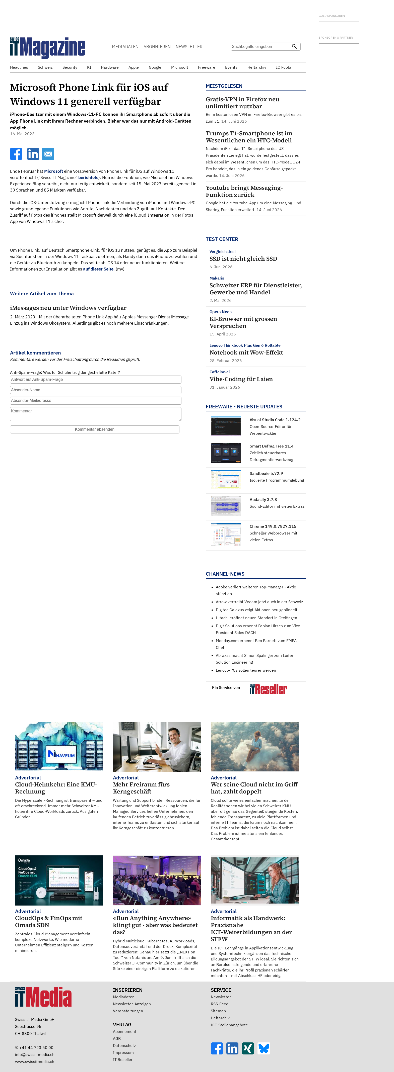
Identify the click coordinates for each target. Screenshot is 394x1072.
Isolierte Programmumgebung (277, 480)
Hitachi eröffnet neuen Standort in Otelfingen (256, 617)
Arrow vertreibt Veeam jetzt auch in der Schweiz (259, 601)
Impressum (123, 1052)
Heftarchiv (220, 1017)
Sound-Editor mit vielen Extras (277, 506)
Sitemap (218, 1010)
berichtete (88, 177)
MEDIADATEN (125, 46)
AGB (117, 1038)
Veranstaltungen (128, 1010)
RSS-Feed (219, 1003)
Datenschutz (124, 1045)
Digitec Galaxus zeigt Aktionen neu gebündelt (256, 609)
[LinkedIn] (33, 158)
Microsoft (53, 171)
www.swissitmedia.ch (34, 1061)
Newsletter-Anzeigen (132, 1003)
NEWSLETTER (189, 46)
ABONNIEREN (157, 46)
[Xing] (249, 1052)
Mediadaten (124, 996)
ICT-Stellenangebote (229, 1024)
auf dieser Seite (98, 269)
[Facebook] (16, 158)
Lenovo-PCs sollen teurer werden (246, 670)
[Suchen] (294, 47)
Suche (236, 56)
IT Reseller (123, 1059)
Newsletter (221, 996)
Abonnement (124, 1031)
